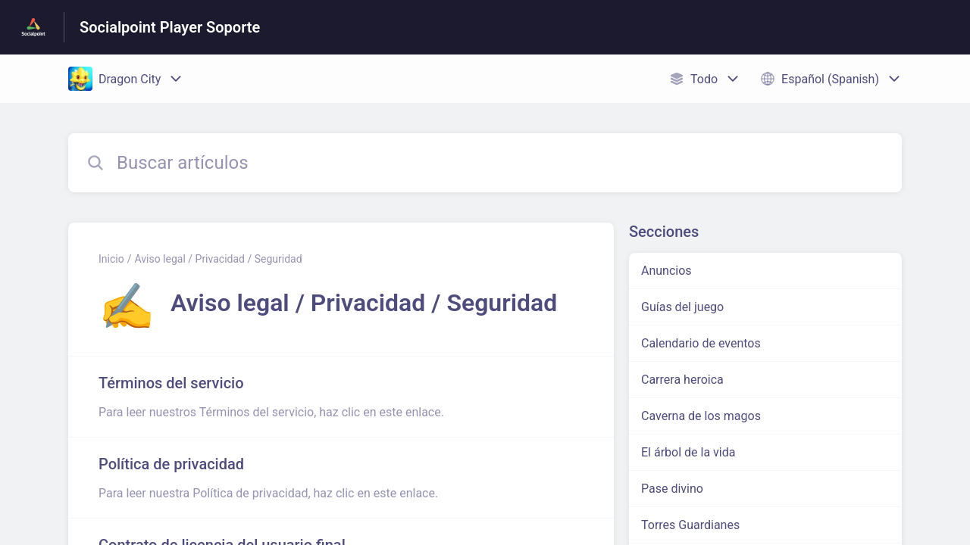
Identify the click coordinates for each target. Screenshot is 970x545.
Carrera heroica (682, 379)
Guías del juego (682, 307)
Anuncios (666, 270)
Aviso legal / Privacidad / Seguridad (218, 259)
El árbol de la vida (688, 452)
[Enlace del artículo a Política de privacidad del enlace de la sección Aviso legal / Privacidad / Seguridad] (341, 478)
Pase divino (672, 488)
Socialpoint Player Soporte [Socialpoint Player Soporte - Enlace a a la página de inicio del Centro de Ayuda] (170, 27)
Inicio (111, 259)
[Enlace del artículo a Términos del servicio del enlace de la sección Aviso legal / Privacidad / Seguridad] (341, 397)
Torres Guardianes (690, 525)
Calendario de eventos (701, 343)
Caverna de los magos (701, 416)
